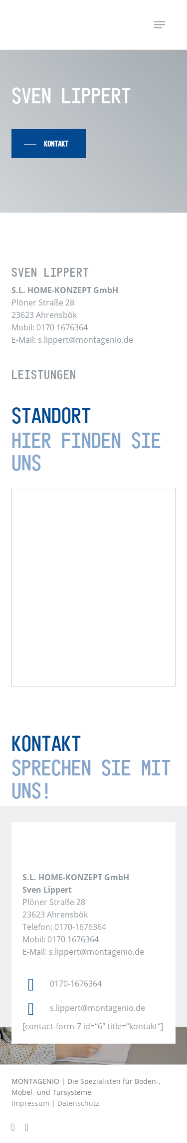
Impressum (30, 1103)
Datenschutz (78, 1103)
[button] (159, 25)
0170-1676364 (76, 983)
